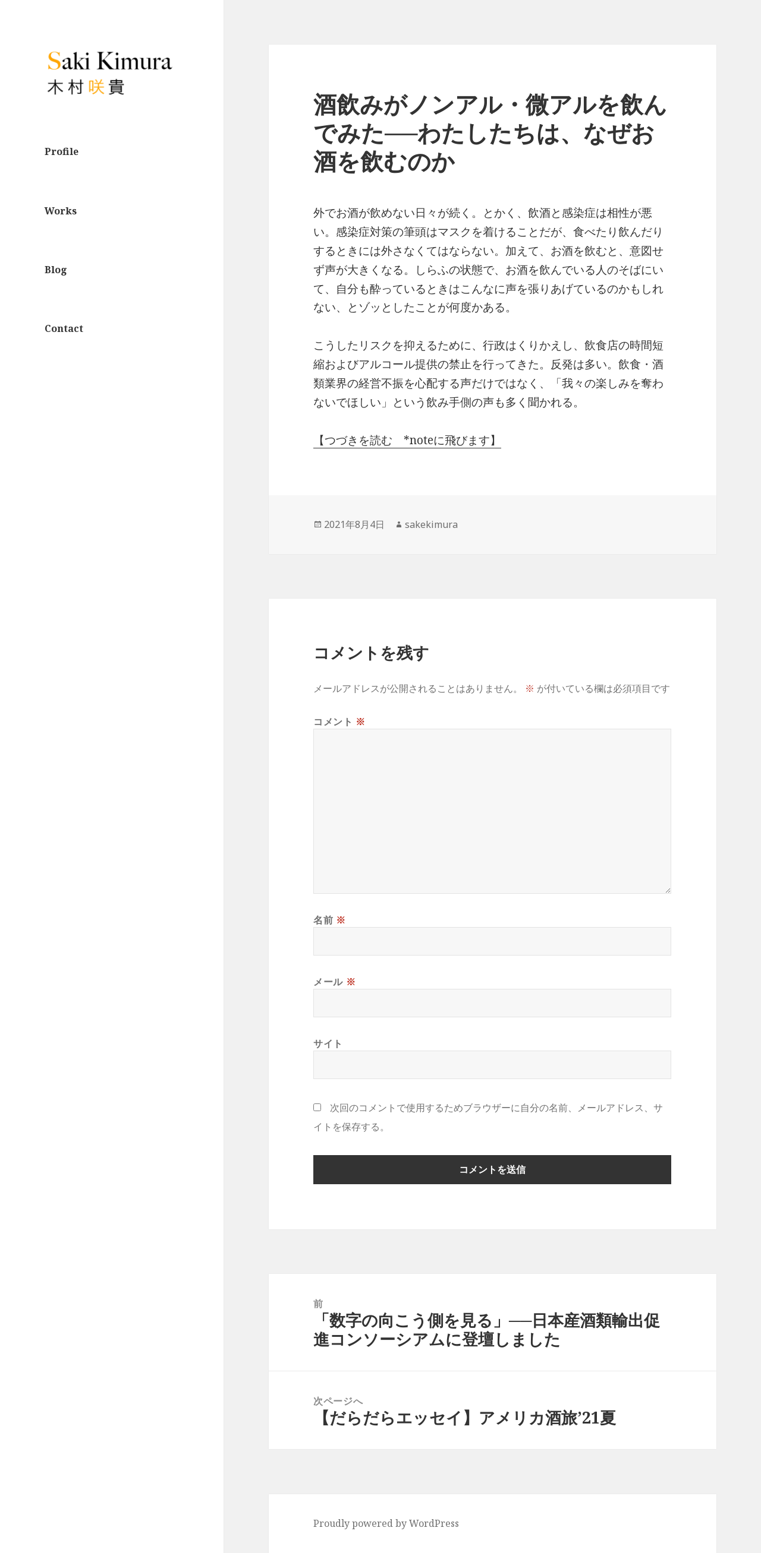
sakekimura (431, 524)
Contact (64, 328)
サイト (328, 1043)
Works (61, 210)
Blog (56, 269)
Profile (61, 151)
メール (334, 981)
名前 (329, 919)
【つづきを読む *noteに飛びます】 (407, 440)
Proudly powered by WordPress (386, 1523)
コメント (339, 721)
